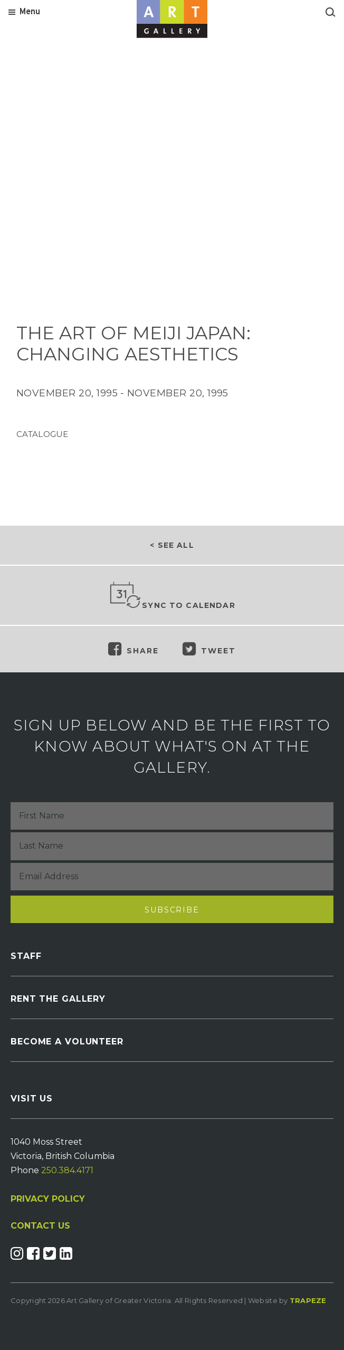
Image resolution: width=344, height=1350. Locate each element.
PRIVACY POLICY (48, 1199)
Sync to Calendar (172, 596)
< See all (172, 545)
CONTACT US (40, 1226)
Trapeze (308, 1300)
